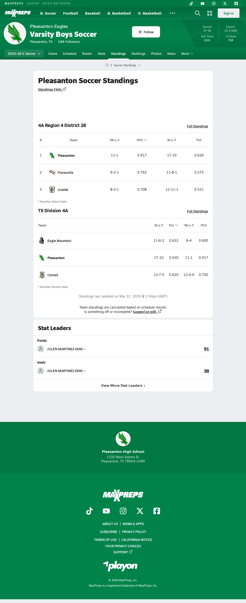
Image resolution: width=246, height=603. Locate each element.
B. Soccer (48, 13)
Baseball (92, 13)
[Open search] (198, 13)
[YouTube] (202, 3)
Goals (41, 362)
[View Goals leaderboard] (166, 371)
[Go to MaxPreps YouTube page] (106, 511)
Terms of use (105, 539)
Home (52, 53)
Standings (118, 53)
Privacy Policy (134, 531)
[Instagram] (214, 3)
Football (70, 13)
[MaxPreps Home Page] (107, 65)
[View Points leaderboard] (166, 349)
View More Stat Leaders (123, 385)
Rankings (139, 53)
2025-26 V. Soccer (24, 53)
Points (42, 340)
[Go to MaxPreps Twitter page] (140, 511)
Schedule (70, 53)
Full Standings (197, 126)
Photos (156, 53)
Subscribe (108, 531)
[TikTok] (191, 3)
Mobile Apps (133, 523)
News (171, 53)
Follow (146, 32)
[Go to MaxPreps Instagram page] (123, 511)
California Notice (136, 539)
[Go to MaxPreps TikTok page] (89, 511)
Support (123, 552)
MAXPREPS (14, 3)
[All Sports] (172, 13)
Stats (101, 53)
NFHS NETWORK (57, 3)
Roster (87, 53)
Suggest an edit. (147, 311)
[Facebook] (236, 3)
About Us (110, 523)
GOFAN (33, 3)
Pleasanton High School (123, 442)
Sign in (229, 13)
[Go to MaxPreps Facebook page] (156, 511)
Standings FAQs (52, 89)
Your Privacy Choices (123, 546)
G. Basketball (150, 13)
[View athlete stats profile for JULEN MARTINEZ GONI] (80, 348)
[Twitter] (225, 3)
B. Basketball (119, 13)
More (186, 53)
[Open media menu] (210, 13)
